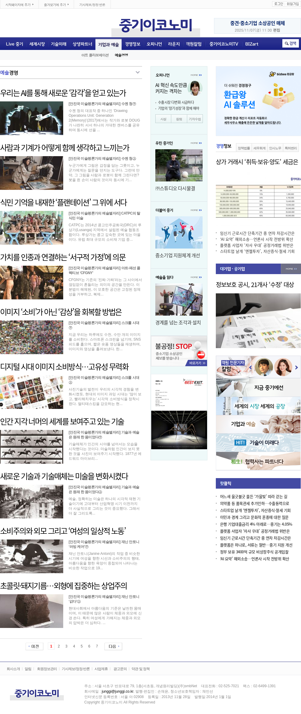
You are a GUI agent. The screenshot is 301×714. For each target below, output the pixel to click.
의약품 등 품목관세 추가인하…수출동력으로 (254, 503)
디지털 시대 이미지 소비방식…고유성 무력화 (64, 367)
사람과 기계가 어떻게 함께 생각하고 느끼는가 (64, 148)
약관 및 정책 (141, 669)
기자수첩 (195, 119)
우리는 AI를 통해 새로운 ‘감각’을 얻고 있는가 (63, 93)
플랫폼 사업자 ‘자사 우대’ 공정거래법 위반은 (256, 245)
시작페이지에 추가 (16, 4)
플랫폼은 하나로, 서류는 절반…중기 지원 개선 (256, 545)
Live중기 (13, 43)
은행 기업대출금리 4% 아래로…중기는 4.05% (256, 524)
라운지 (174, 43)
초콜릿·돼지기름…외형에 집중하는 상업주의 (63, 586)
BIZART (252, 43)
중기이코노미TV (223, 43)
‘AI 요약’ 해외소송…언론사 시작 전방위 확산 (256, 239)
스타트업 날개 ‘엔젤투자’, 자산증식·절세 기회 (257, 251)
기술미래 (59, 43)
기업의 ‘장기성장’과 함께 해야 (178, 108)
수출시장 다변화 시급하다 (176, 102)
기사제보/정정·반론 (92, 4)
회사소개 (13, 669)
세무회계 (259, 148)
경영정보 (133, 43)
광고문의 (120, 669)
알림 (28, 669)
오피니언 (154, 43)
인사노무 (275, 148)
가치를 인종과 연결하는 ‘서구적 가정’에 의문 (62, 257)
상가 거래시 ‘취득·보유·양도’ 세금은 (257, 162)
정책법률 (244, 148)
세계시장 (37, 43)
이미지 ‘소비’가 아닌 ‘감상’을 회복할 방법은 (60, 312)
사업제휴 (101, 669)
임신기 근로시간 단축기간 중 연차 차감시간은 (257, 233)
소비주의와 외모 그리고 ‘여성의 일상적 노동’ (62, 531)
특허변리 (291, 148)
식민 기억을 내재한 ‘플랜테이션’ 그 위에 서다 (63, 202)
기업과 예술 (108, 43)
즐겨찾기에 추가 (54, 4)
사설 (163, 119)
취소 (290, 43)
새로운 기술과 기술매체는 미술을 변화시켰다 (64, 476)
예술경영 (121, 54)
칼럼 (179, 119)
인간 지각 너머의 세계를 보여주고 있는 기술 (62, 421)
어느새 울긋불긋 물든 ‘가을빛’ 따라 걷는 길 (253, 497)
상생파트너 (82, 43)
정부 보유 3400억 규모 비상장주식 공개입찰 (254, 552)
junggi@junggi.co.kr (117, 691)
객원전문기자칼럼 (194, 43)
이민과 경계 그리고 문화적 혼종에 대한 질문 (254, 517)
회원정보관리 (47, 669)
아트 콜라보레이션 (95, 54)
